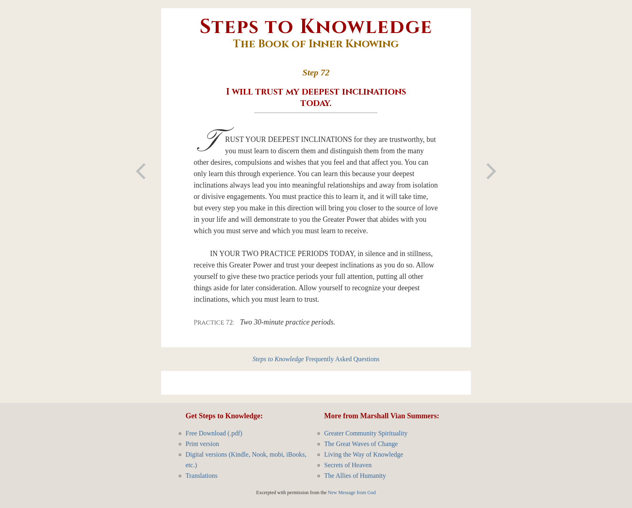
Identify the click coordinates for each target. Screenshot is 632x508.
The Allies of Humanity (355, 475)
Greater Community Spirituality (365, 433)
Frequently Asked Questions (316, 359)
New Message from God (352, 492)
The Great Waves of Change (361, 443)
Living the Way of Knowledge (363, 454)
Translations (202, 475)
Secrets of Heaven (347, 465)
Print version (202, 443)
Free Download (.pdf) (214, 433)
